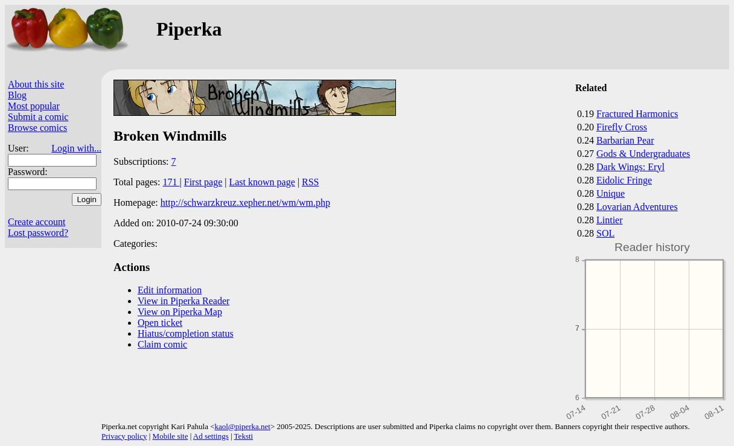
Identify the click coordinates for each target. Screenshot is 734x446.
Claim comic (162, 344)
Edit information (170, 290)
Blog (17, 95)
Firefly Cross (621, 127)
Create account (37, 222)
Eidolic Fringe (624, 180)
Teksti (244, 436)
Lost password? (38, 233)
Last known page (262, 182)
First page (203, 182)
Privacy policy (124, 436)
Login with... (76, 148)
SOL (605, 233)
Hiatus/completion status (186, 333)
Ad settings (211, 436)
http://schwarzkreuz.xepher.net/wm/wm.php (245, 202)
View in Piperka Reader (183, 301)
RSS (310, 182)
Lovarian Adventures (637, 207)
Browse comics (37, 128)
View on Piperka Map (180, 312)
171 (171, 182)
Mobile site (170, 436)
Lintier (609, 220)
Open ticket (160, 322)
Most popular (34, 106)
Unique (610, 193)
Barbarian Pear (625, 140)
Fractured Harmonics (637, 114)
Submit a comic (38, 117)
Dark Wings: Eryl (630, 167)
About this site (36, 84)
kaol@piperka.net (242, 426)
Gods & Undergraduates (643, 153)
